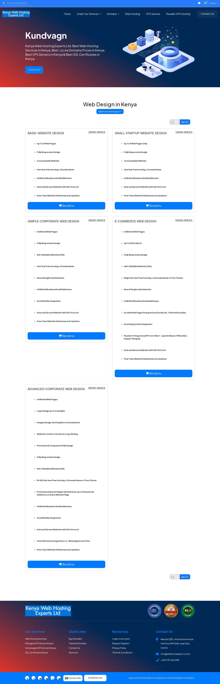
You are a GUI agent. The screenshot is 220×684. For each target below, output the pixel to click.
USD (185, 122)
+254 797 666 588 (170, 660)
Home (67, 13)
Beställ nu (66, 205)
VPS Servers (153, 13)
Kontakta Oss (95, 678)
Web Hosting (132, 13)
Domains (112, 13)
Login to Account (121, 638)
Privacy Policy (119, 648)
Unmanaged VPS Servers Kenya (40, 648)
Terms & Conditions (122, 652)
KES (174, 122)
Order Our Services (88, 13)
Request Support (121, 643)
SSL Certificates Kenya (36, 652)
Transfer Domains (77, 643)
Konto (213, 3)
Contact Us (207, 13)
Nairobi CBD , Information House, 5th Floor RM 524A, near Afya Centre (177, 643)
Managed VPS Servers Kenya (39, 643)
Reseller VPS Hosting (178, 13)
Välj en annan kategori (109, 111)
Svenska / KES (73, 678)
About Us (73, 652)
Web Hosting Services (36, 638)
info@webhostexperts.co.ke (175, 653)
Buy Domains (75, 638)
